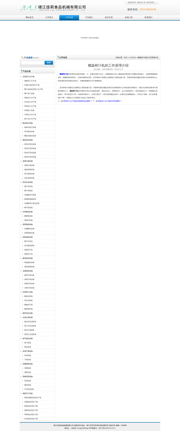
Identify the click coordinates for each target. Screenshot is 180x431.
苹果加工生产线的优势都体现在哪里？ (77, 101)
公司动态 (69, 17)
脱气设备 (27, 343)
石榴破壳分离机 (30, 195)
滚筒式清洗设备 (30, 148)
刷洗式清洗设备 (30, 144)
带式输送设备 (29, 131)
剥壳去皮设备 (28, 182)
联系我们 (150, 2)
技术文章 (109, 17)
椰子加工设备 (29, 93)
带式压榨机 (28, 300)
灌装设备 (27, 372)
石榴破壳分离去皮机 (32, 203)
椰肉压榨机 (28, 296)
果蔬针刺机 (28, 220)
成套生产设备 (28, 393)
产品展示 (89, 17)
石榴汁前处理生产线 (32, 85)
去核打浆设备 (29, 288)
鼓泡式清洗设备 (30, 153)
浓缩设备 (27, 355)
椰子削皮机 (28, 208)
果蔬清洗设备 (28, 140)
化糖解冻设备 (29, 229)
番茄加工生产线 (30, 98)
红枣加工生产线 (30, 102)
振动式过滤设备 (30, 322)
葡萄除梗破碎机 (30, 199)
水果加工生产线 (28, 77)
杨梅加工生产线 (30, 81)
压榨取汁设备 (28, 292)
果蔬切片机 (28, 250)
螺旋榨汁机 (28, 305)
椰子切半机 (28, 241)
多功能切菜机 (29, 246)
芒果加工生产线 (30, 115)
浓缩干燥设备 (28, 351)
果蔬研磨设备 (29, 267)
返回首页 (132, 2)
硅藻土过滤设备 (30, 334)
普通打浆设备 (29, 284)
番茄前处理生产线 (31, 406)
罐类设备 (27, 385)
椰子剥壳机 (28, 186)
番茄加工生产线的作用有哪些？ (110, 101)
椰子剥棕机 (28, 191)
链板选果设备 (29, 170)
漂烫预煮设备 (28, 224)
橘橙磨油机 (28, 216)
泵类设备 (27, 381)
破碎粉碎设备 (28, 258)
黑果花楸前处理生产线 (32, 398)
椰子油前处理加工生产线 (33, 89)
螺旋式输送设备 (30, 136)
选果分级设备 (28, 161)
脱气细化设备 (28, 338)
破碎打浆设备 (29, 275)
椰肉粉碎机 (28, 309)
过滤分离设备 (28, 317)
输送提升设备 (28, 123)
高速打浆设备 (29, 279)
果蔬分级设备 (29, 165)
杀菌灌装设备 (28, 364)
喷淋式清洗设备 (30, 157)
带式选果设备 (29, 174)
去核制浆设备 (28, 271)
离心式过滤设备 (30, 326)
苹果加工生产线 (30, 106)
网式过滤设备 (29, 330)
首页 (125, 57)
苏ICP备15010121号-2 (107, 428)
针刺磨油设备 (28, 212)
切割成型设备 (28, 237)
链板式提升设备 (30, 127)
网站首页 (29, 17)
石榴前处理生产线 (31, 402)
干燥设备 (27, 360)
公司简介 (49, 17)
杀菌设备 (27, 368)
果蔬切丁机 (28, 254)
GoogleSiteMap (83, 428)
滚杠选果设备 (29, 178)
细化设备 (27, 347)
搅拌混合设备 (28, 313)
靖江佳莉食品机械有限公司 (53, 7)
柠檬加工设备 (29, 110)
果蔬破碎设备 (29, 262)
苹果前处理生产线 (31, 415)
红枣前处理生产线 (31, 419)
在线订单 (141, 2)
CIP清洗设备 (29, 389)
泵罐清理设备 (28, 376)
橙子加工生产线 (30, 119)
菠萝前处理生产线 (31, 410)
